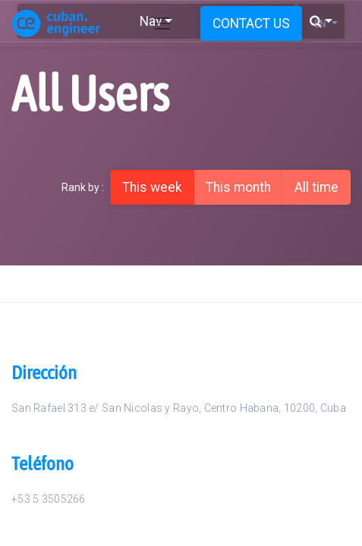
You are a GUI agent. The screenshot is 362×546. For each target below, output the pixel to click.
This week (152, 187)
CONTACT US (251, 23)
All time (316, 187)
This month (238, 187)
